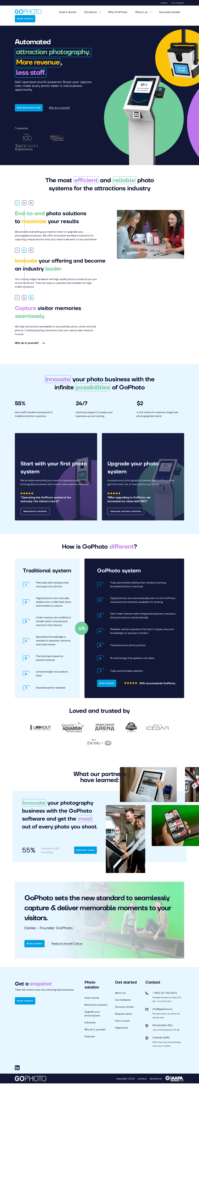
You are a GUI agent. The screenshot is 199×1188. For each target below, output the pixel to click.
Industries (90, 1127)
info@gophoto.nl (162, 1113)
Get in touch (122, 1125)
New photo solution (35, 615)
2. (24, 212)
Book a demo (34, 1048)
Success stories (169, 12)
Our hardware (177, 3)
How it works (67, 12)
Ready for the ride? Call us (67, 1048)
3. (31, 212)
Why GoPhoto (117, 12)
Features (89, 1141)
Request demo (123, 1118)
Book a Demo (25, 18)
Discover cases (85, 954)
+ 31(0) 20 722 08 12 (164, 1097)
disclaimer (156, 1183)
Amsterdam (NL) (162, 1129)
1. (17, 212)
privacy (142, 1183)
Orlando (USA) (161, 1142)
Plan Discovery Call (28, 107)
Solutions (91, 12)
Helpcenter (121, 1132)
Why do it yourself (59, 107)
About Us (120, 1097)
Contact (163, 3)
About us (142, 12)
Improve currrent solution (125, 615)
